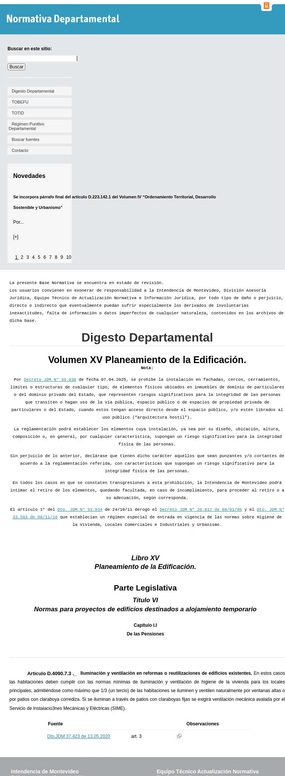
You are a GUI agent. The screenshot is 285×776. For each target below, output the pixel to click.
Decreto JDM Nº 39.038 (50, 379)
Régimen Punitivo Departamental (26, 126)
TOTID (18, 113)
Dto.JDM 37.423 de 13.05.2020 (78, 736)
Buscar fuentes (25, 139)
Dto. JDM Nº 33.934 (79, 509)
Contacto (20, 150)
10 (68, 257)
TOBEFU (20, 102)
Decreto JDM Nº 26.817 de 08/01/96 (201, 509)
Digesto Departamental (33, 91)
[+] (15, 237)
